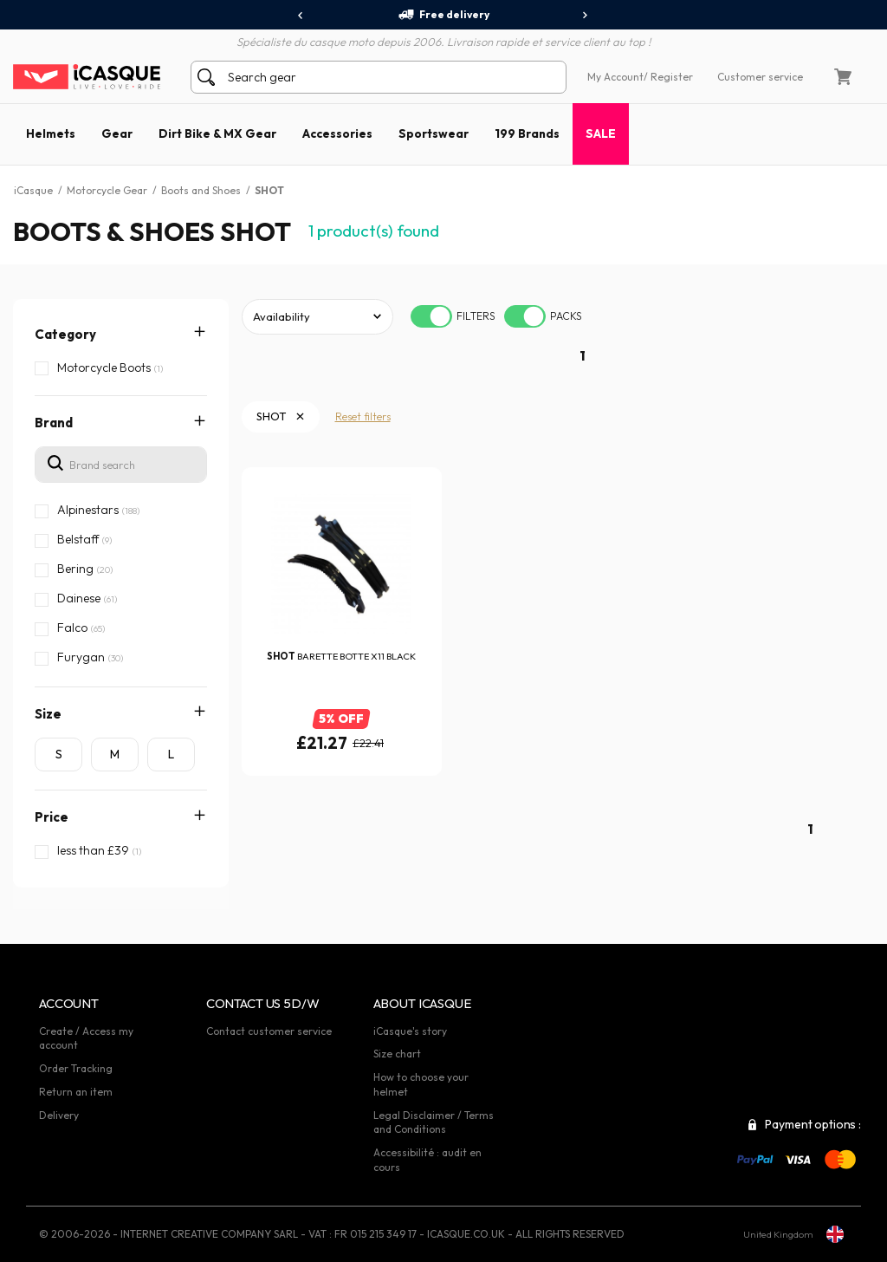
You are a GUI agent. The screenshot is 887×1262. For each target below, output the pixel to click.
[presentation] (301, 15)
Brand (54, 422)
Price (51, 817)
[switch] (431, 316)
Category (65, 334)
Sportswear (433, 133)
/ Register (668, 76)
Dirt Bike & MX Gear (217, 133)
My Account (615, 76)
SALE (601, 133)
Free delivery (443, 14)
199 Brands (527, 133)
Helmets (50, 133)
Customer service (760, 76)
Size (48, 714)
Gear (117, 133)
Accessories (337, 133)
